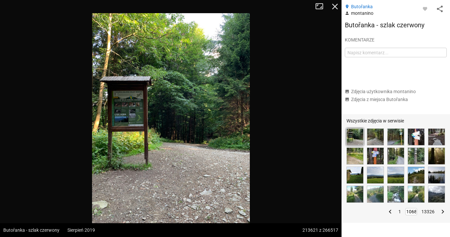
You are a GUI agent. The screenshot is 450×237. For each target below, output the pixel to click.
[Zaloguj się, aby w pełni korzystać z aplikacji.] (425, 8)
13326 (428, 211)
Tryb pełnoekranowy (321, 6)
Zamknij (335, 6)
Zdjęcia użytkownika (380, 91)
